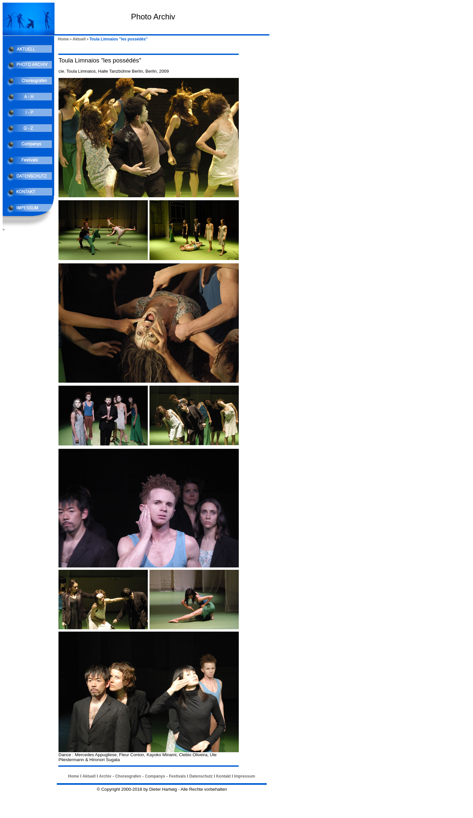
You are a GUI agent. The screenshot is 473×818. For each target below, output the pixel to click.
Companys (155, 776)
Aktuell (79, 39)
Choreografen (128, 776)
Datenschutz (201, 776)
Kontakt (223, 776)
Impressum (244, 776)
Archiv (105, 776)
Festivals (177, 776)
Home (63, 39)
